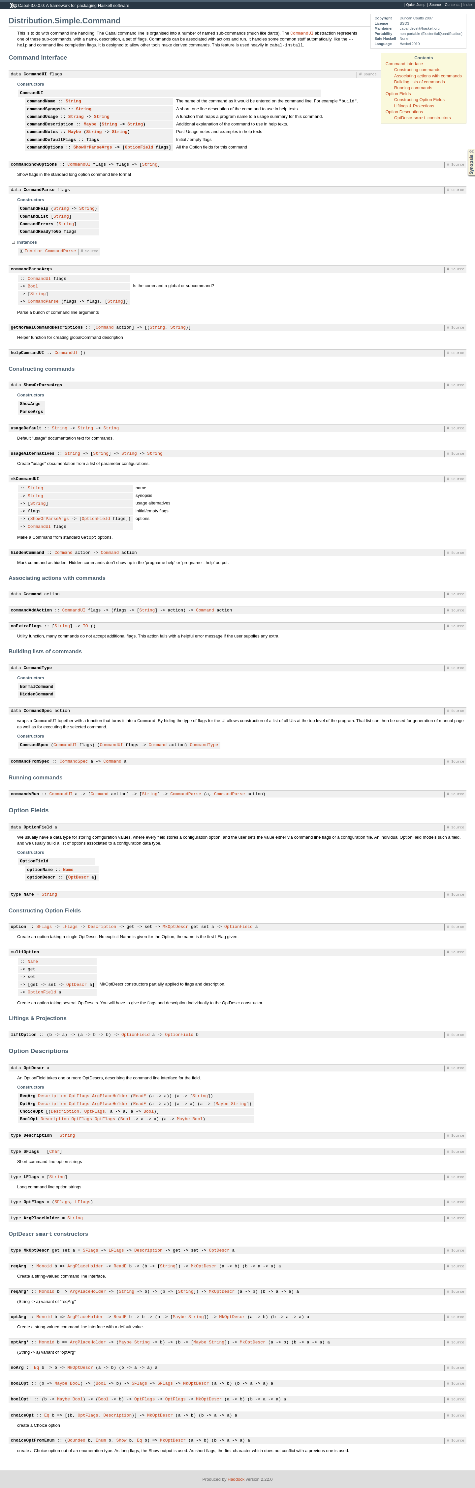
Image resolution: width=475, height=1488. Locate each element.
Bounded (76, 1441)
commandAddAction (31, 610)
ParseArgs (31, 412)
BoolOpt (29, 1119)
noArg (17, 1368)
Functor (34, 251)
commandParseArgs (31, 269)
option (18, 927)
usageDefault (26, 428)
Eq (36, 1368)
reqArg (18, 1266)
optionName (40, 870)
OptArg (28, 1104)
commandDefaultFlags (51, 140)
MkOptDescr (175, 927)
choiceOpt (22, 1416)
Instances (27, 242)
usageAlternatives (33, 454)
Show (121, 1441)
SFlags (44, 927)
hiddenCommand (27, 553)
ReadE (139, 1096)
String (73, 101)
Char (54, 1152)
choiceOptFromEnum (33, 1441)
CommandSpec (38, 711)
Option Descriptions (404, 111)
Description (102, 927)
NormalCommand (36, 687)
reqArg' (20, 1292)
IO (85, 626)
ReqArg (28, 1096)
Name (68, 870)
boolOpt (20, 1384)
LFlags (70, 927)
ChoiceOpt (31, 1112)
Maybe (90, 124)
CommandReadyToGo (40, 232)
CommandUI (301, 33)
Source (435, 5)
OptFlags (79, 1096)
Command (105, 328)
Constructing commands (417, 69)
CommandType (38, 668)
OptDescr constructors (422, 117)
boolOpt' (21, 1399)
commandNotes (42, 132)
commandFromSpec (30, 762)
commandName (41, 101)
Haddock (236, 1479)
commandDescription (50, 124)
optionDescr (41, 877)
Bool (33, 286)
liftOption (24, 1035)
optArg (18, 1317)
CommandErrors (36, 224)
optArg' (20, 1342)
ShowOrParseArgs (92, 147)
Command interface (404, 63)
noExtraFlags (26, 626)
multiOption (25, 952)
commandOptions (45, 147)
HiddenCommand (36, 694)
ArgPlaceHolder (110, 1096)
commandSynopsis (46, 109)
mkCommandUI (25, 479)
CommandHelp (34, 209)
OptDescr (78, 877)
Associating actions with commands (428, 75)
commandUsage (42, 117)
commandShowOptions (34, 165)
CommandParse (39, 190)
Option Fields (398, 93)
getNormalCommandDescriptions (47, 328)
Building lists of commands (419, 81)
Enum (101, 1441)
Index (467, 5)
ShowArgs (30, 404)
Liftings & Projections (414, 105)
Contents (452, 5)
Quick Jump (415, 5)
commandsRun (25, 794)
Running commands (413, 87)
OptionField (139, 147)
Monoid (44, 1266)
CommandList (34, 217)
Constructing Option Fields (419, 99)
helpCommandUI (27, 353)
